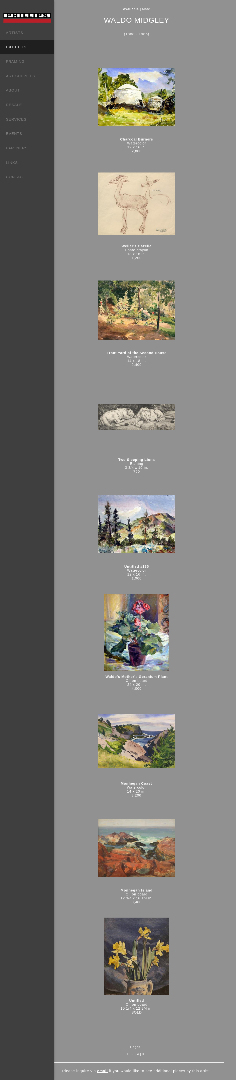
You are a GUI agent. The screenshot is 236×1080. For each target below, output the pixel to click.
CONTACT (15, 177)
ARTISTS (14, 33)
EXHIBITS (16, 47)
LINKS (12, 162)
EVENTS (14, 133)
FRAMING (15, 61)
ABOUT (13, 90)
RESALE (14, 105)
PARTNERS (17, 148)
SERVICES (16, 119)
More (155, 9)
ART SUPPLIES (20, 76)
